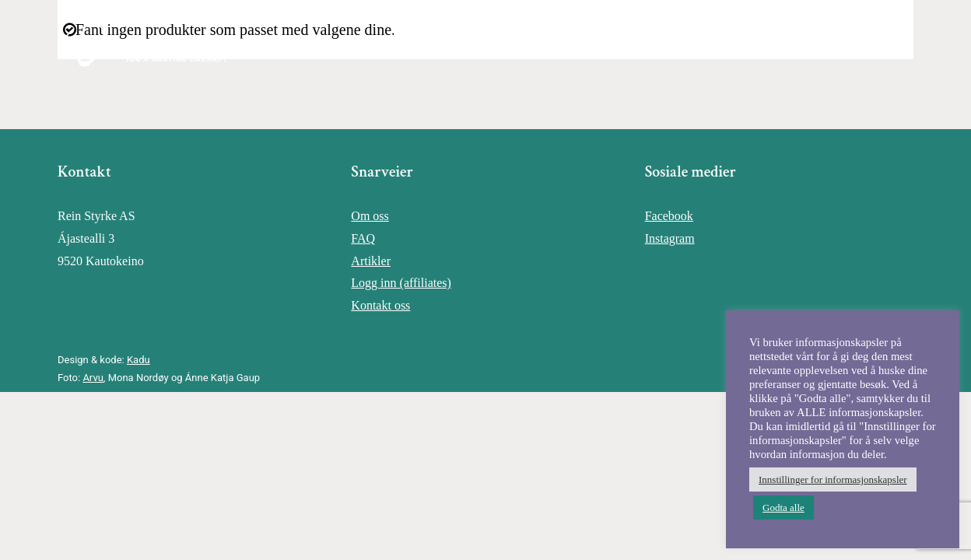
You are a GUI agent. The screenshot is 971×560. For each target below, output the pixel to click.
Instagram (670, 238)
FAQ (363, 238)
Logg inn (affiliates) (401, 282)
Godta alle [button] (783, 507)
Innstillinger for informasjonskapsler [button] (833, 479)
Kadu (138, 360)
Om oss (369, 215)
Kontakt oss (380, 305)
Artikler (371, 261)
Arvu (92, 377)
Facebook (669, 215)
